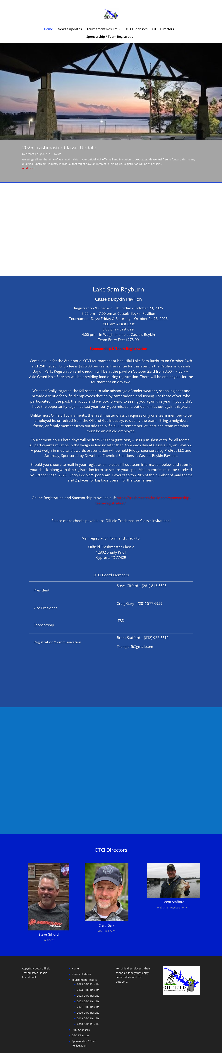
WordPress (83, 1048)
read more (28, 152)
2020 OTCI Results (88, 997)
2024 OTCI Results (88, 974)
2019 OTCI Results (88, 1002)
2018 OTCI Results (88, 1008)
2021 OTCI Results (88, 991)
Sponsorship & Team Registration (118, 332)
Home (48, 29)
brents (30, 138)
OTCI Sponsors (136, 29)
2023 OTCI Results (88, 980)
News (57, 138)
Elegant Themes (48, 1048)
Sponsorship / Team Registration (110, 37)
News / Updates (70, 29)
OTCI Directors (163, 29)
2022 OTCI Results (88, 985)
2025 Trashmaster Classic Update (59, 131)
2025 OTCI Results (88, 968)
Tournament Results (102, 29)
